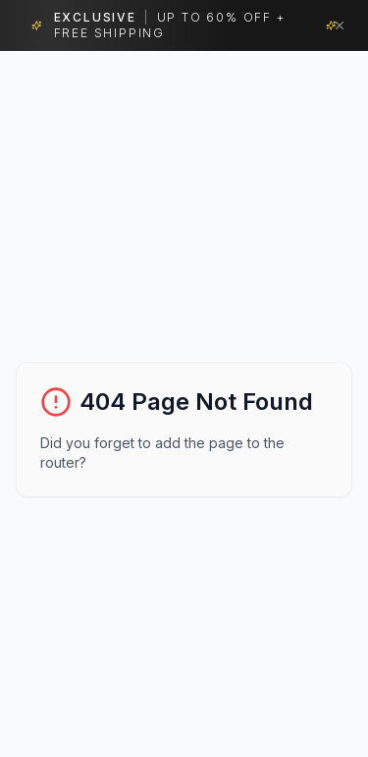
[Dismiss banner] (339, 25)
